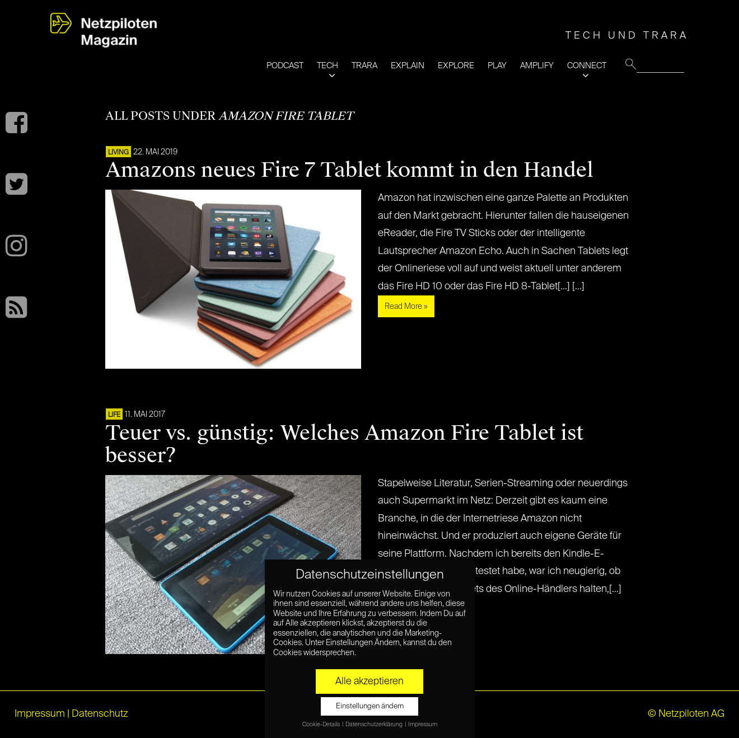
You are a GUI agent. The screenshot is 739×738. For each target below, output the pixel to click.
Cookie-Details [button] (321, 724)
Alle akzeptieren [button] (369, 681)
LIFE (114, 415)
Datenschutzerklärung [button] (374, 724)
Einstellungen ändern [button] (370, 706)
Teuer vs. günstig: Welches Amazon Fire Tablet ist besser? (344, 444)
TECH (327, 66)
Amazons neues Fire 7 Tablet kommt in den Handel (349, 170)
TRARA (364, 66)
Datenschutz (100, 714)
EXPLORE (456, 66)
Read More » (406, 307)
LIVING (118, 152)
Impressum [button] (422, 724)
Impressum (40, 714)
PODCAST (284, 66)
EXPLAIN (407, 66)
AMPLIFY (537, 66)
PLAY (497, 66)
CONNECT (586, 66)
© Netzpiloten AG (686, 714)
